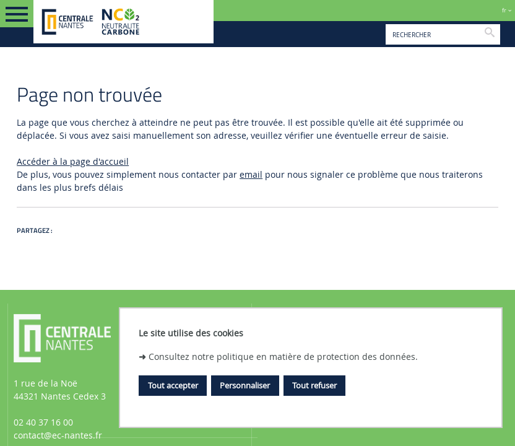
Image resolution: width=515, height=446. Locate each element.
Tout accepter (173, 385)
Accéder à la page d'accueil (73, 161)
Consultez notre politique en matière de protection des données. (283, 356)
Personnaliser (245, 385)
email (251, 174)
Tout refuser (314, 385)
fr (504, 10)
